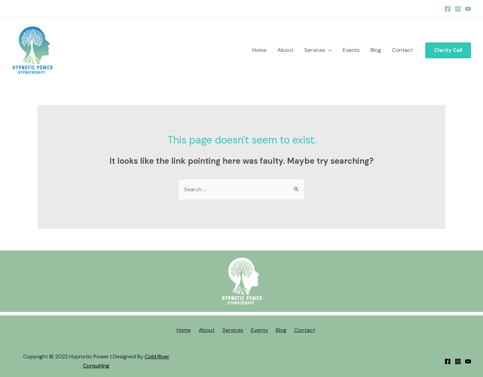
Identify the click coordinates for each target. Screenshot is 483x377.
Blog (376, 50)
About (285, 50)
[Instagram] (458, 9)
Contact (402, 50)
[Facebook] (448, 9)
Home (259, 50)
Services (318, 50)
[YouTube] (468, 9)
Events (351, 50)
